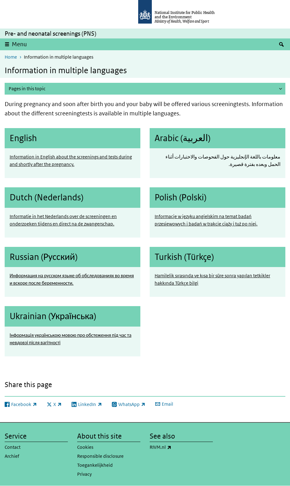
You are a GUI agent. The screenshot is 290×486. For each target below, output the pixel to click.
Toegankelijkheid (95, 465)
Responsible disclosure (100, 456)
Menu (19, 44)
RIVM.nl (177, 447)
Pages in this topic (27, 88)
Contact (12, 447)
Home (11, 57)
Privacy (84, 474)
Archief (12, 456)
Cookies (85, 447)
